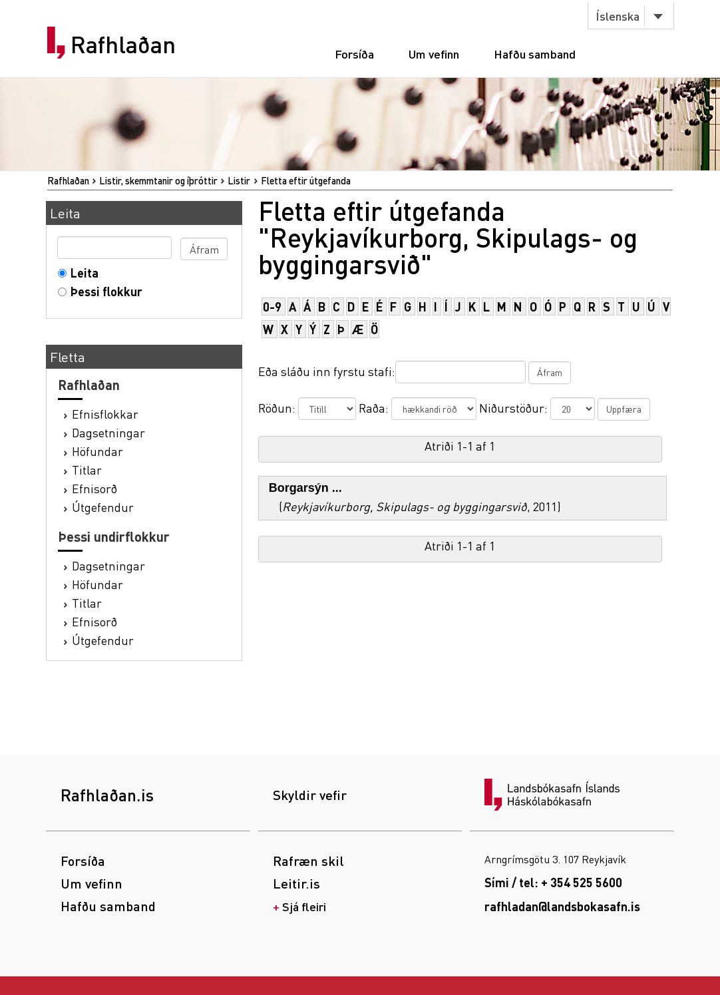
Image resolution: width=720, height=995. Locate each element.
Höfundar (97, 451)
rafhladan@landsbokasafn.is (562, 906)
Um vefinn (434, 53)
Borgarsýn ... (305, 488)
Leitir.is (296, 883)
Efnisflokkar (105, 413)
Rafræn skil (308, 860)
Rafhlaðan (123, 45)
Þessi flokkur (103, 291)
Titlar (87, 469)
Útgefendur (103, 506)
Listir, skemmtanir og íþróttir (158, 180)
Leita (81, 272)
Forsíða (354, 53)
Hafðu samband (535, 53)
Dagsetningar (108, 432)
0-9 (272, 306)
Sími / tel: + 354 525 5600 (553, 882)
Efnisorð (94, 488)
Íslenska (617, 15)
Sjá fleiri (304, 906)
